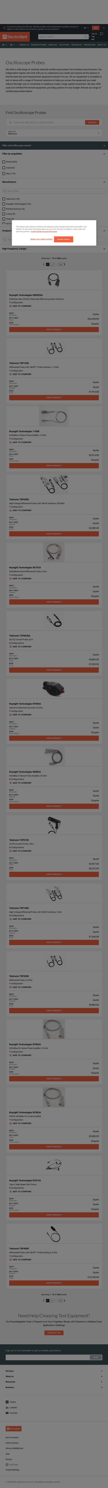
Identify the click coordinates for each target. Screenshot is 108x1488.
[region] (54, 233)
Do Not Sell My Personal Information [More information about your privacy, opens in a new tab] (44, 232)
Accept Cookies (63, 239)
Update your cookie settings (41, 239)
